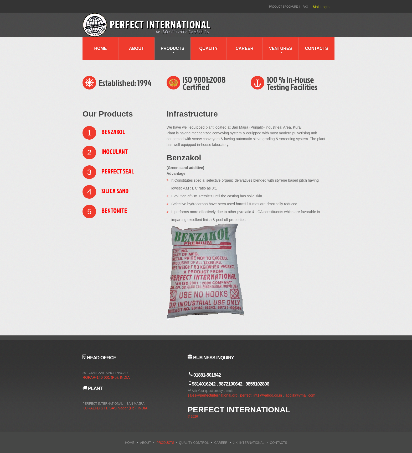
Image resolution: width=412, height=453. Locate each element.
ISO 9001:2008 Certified (204, 83)
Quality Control (194, 443)
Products (172, 48)
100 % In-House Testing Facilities (292, 83)
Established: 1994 (125, 82)
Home (100, 48)
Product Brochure (283, 6)
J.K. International (248, 443)
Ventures (280, 48)
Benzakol (113, 131)
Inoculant (114, 151)
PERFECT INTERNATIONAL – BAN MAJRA (114, 403)
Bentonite (114, 210)
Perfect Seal (117, 171)
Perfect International (239, 409)
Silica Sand (114, 190)
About (136, 48)
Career (245, 48)
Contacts (316, 48)
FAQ (305, 6)
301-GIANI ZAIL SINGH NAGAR (105, 373)
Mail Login (321, 7)
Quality (208, 48)
